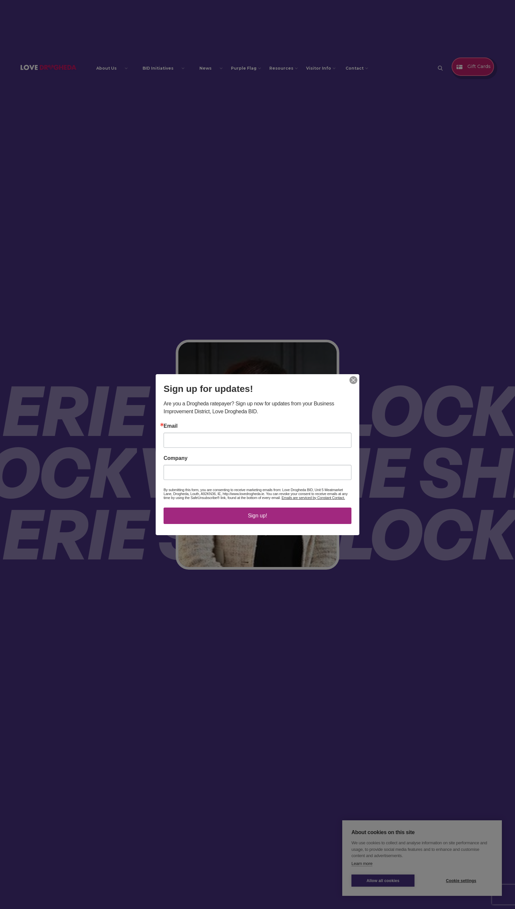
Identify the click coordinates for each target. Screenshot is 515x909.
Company (176, 458)
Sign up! (257, 515)
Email (171, 426)
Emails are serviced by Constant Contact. (313, 498)
